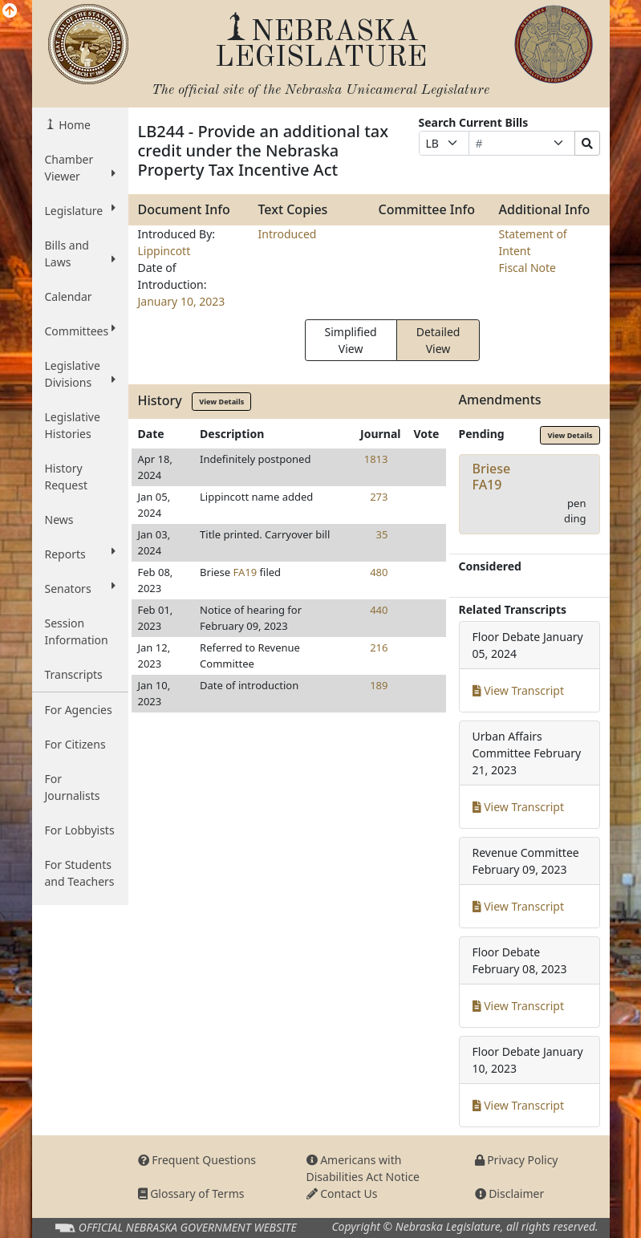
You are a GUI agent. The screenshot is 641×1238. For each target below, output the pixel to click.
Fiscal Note (527, 267)
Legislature (80, 210)
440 (378, 610)
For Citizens (75, 744)
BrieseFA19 (492, 476)
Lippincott (164, 250)
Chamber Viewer (80, 168)
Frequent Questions (197, 1159)
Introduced (287, 234)
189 (378, 685)
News (59, 519)
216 (378, 647)
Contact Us (342, 1193)
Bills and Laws (80, 253)
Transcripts (74, 674)
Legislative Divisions (80, 374)
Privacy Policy (516, 1159)
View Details (221, 401)
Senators (80, 588)
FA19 (245, 572)
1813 (376, 459)
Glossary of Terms (191, 1193)
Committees (80, 331)
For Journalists (72, 787)
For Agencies (78, 709)
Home (73, 124)
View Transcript (519, 690)
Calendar (68, 296)
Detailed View (438, 340)
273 (378, 496)
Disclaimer (510, 1193)
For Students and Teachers (80, 873)
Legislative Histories (72, 425)
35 (382, 534)
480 (378, 572)
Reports (80, 554)
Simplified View (351, 340)
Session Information (76, 631)
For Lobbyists (80, 830)
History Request (66, 477)
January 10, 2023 (181, 301)
